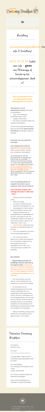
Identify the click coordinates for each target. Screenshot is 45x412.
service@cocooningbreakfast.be (21, 353)
